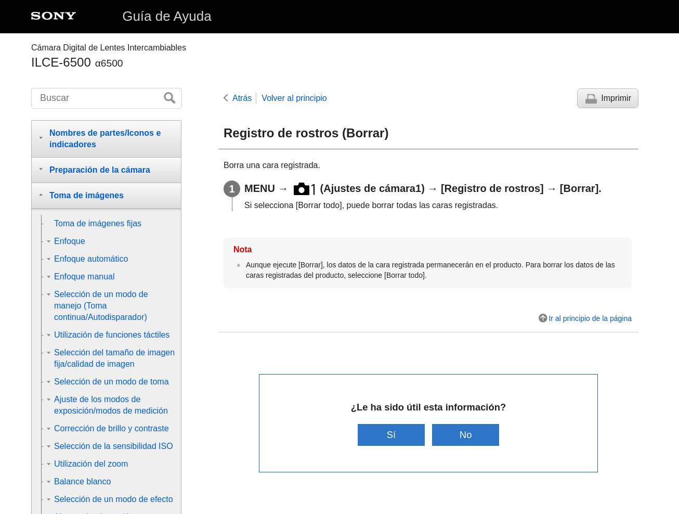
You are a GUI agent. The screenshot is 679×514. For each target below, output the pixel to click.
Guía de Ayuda (167, 16)
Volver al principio (294, 98)
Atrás (242, 98)
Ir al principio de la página (590, 318)
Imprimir (616, 98)
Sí (391, 434)
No (466, 434)
